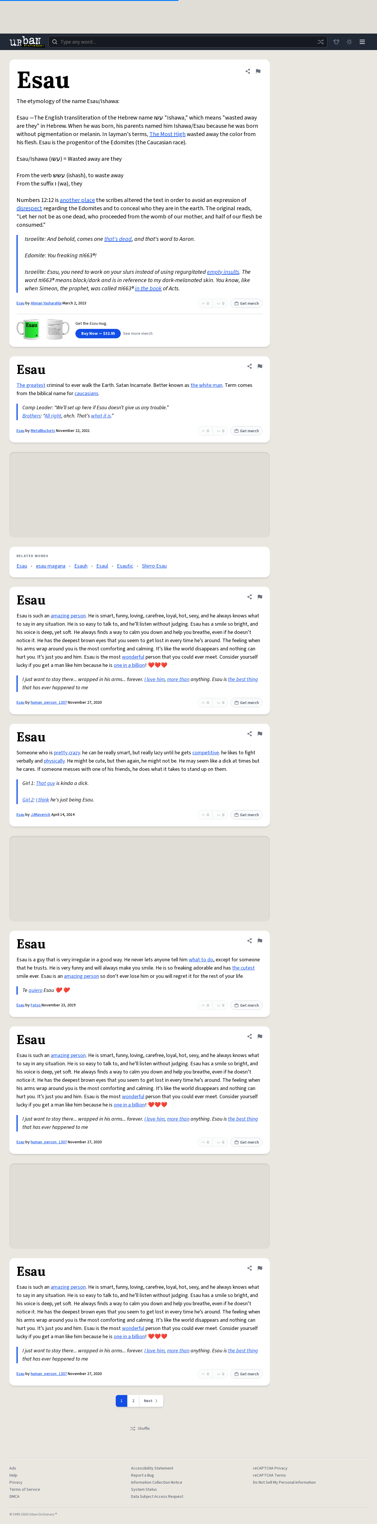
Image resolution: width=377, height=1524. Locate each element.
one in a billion (129, 665)
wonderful (133, 657)
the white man (206, 385)
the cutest (243, 968)
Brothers (31, 416)
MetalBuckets (43, 431)
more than (178, 679)
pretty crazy (67, 752)
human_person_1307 (49, 702)
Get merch (246, 304)
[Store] (336, 42)
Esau (20, 303)
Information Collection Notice (156, 1482)
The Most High (167, 134)
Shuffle (140, 1429)
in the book (148, 288)
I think (42, 800)
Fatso (36, 1005)
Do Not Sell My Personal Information (284, 1482)
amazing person (68, 615)
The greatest (30, 385)
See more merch (138, 334)
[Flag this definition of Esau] (258, 71)
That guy (45, 783)
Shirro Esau (154, 566)
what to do (201, 959)
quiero (35, 990)
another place (77, 200)
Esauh (80, 566)
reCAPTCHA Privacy (270, 1468)
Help (13, 1475)
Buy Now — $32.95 (98, 334)
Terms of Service (24, 1489)
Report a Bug (142, 1475)
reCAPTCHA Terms (269, 1475)
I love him (154, 679)
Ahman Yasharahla (46, 303)
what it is (101, 416)
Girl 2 (28, 800)
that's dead (118, 239)
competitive (205, 752)
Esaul (102, 566)
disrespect (29, 208)
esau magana (50, 566)
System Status (144, 1489)
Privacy (15, 1482)
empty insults (223, 272)
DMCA (14, 1497)
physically (54, 761)
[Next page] (151, 1401)
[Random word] (320, 41)
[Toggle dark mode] (349, 42)
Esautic (125, 566)
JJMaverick (40, 815)
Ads (12, 1468)
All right (53, 416)
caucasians (86, 393)
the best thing (243, 679)
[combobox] (188, 42)
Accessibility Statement (152, 1468)
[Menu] (362, 42)
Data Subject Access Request (157, 1497)
